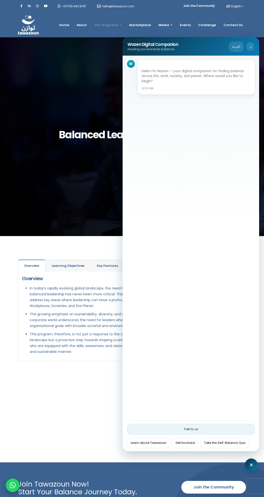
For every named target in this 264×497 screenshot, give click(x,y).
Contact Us (233, 25)
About (82, 25)
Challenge (207, 25)
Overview (31, 265)
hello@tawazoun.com (115, 6)
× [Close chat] (251, 47)
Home (64, 25)
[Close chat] (251, 465)
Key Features (107, 265)
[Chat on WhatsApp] (13, 485)
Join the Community (199, 6)
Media (165, 25)
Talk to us (191, 429)
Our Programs (108, 25)
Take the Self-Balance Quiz (224, 443)
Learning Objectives (68, 265)
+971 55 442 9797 (72, 6)
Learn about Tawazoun (148, 443)
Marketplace (140, 25)
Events (185, 25)
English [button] (234, 6)
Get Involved (185, 443)
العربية (236, 46)
